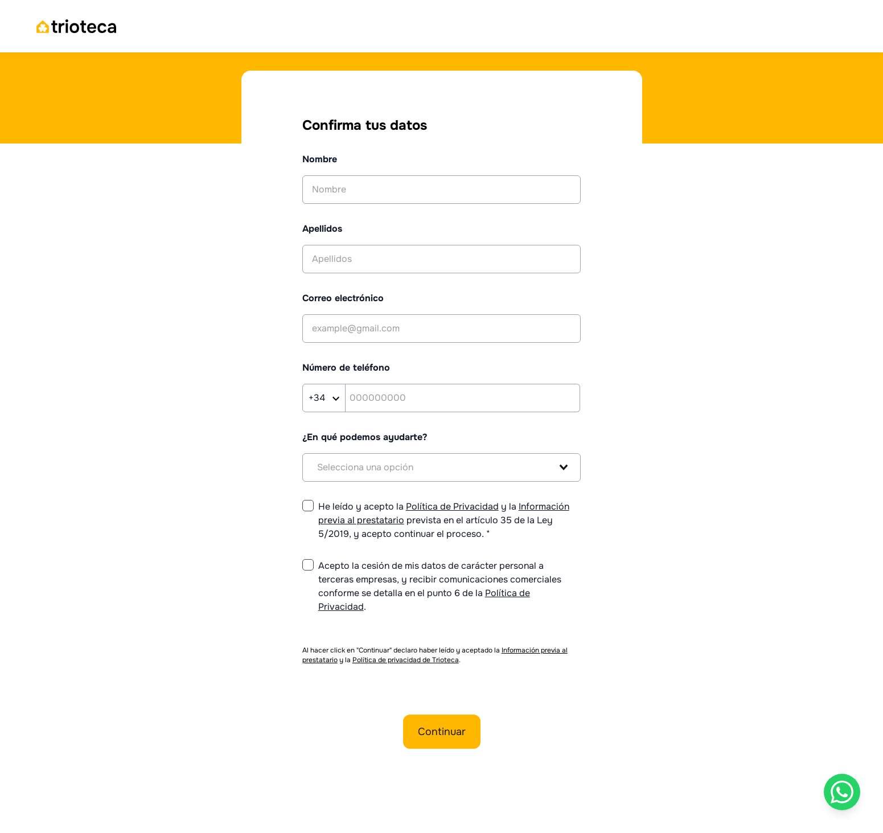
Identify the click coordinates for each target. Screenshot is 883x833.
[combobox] (441, 467)
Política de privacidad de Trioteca (405, 659)
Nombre (319, 159)
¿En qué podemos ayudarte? (364, 437)
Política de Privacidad (452, 506)
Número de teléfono (346, 368)
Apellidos (322, 229)
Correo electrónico (343, 298)
